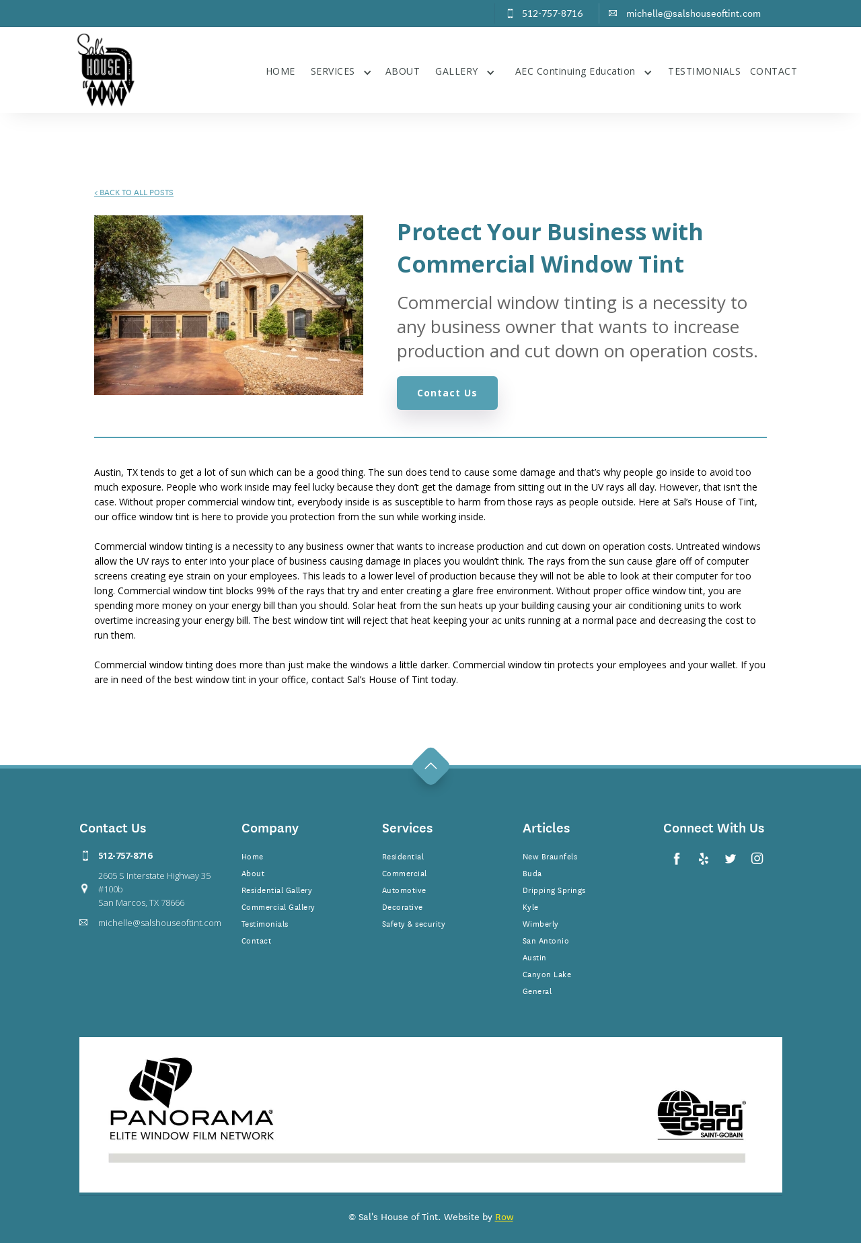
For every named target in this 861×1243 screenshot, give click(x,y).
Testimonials (265, 922)
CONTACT (774, 71)
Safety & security (414, 922)
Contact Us (447, 392)
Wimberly (541, 922)
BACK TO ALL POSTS (134, 191)
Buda (532, 872)
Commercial (404, 872)
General (537, 990)
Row (504, 1216)
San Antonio (546, 939)
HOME (280, 71)
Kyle (531, 906)
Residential (403, 855)
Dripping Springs (554, 889)
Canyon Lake (547, 973)
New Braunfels (550, 855)
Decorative (402, 906)
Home (252, 855)
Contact (256, 939)
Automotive (404, 889)
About (253, 872)
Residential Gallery (277, 889)
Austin (535, 956)
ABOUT (402, 71)
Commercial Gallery (278, 906)
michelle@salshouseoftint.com (159, 923)
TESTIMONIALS (704, 71)
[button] (341, 69)
